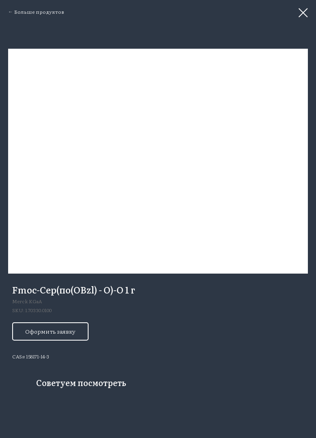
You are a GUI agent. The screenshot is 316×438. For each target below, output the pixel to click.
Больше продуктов (39, 11)
